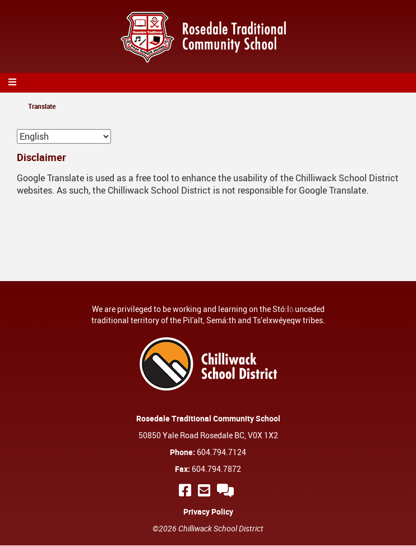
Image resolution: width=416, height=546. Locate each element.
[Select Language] (64, 136)
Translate (42, 106)
